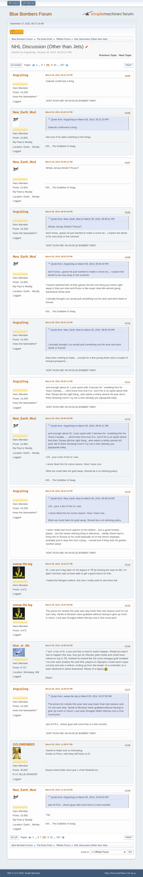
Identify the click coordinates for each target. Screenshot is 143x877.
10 (55, 65)
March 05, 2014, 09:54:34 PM (58, 491)
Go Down (16, 65)
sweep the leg (22, 564)
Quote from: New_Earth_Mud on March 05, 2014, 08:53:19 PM (82, 330)
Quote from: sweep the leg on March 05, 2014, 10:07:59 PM (81, 696)
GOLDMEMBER (24, 744)
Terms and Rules (118, 873)
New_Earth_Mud (24, 112)
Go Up (14, 837)
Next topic (125, 55)
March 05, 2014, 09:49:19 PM (58, 418)
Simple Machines (32, 873)
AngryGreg (20, 75)
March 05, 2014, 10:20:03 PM (58, 689)
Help (107, 873)
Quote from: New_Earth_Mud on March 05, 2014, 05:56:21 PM (82, 219)
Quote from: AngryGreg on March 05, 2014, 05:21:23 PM (79, 119)
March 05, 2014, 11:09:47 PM (58, 744)
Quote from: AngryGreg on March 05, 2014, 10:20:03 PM (79, 797)
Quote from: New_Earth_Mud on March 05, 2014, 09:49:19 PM (82, 498)
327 (62, 65)
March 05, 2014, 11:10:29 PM (58, 790)
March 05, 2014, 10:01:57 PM (58, 564)
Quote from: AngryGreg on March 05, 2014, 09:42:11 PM (79, 426)
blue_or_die (21, 645)
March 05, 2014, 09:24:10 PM (58, 322)
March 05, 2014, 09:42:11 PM (58, 381)
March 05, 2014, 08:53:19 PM (58, 256)
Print (128, 65)
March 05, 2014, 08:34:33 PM (58, 211)
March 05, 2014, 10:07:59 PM (58, 605)
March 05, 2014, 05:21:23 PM (58, 75)
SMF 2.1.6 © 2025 (15, 873)
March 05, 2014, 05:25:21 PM (58, 112)
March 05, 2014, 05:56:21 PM (58, 162)
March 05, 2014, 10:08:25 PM (58, 645)
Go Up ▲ (132, 873)
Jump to (85, 852)
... (39, 65)
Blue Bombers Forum (30, 13)
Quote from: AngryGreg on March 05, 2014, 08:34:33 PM (79, 264)
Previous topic (108, 55)
